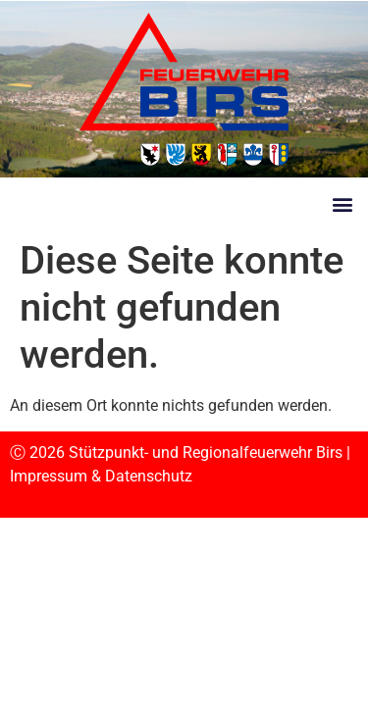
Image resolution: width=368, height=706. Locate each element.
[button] (342, 203)
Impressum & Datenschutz (101, 476)
